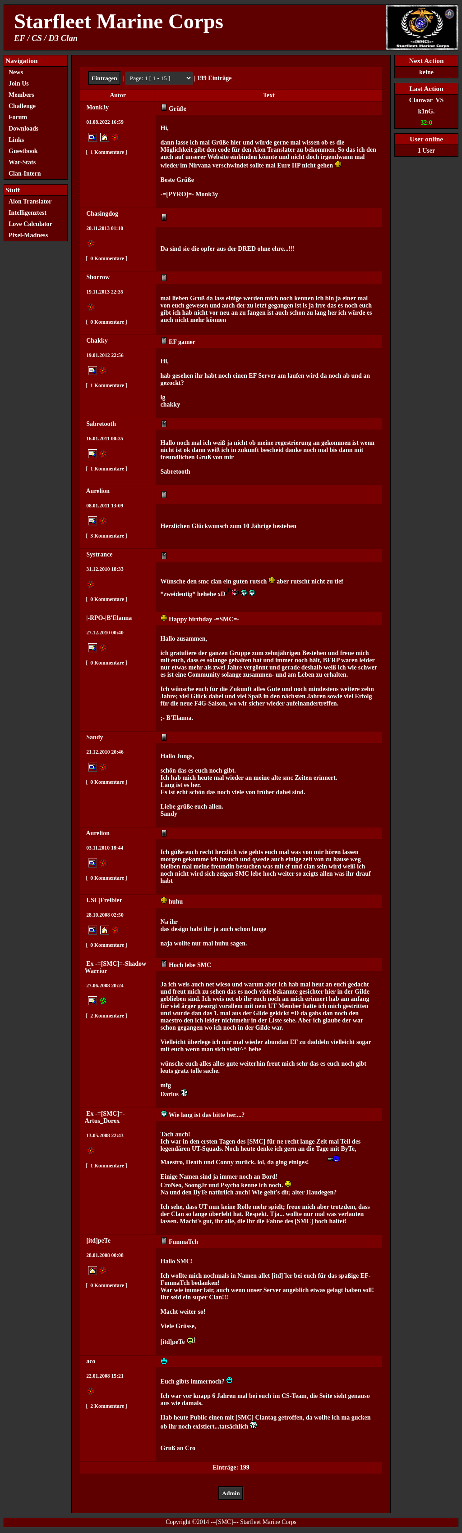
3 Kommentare (106, 536)
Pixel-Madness (31, 235)
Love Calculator (30, 224)
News (16, 72)
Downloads (23, 128)
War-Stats (22, 162)
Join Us (19, 83)
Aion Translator (30, 201)
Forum (18, 117)
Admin (231, 1493)
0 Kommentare (106, 259)
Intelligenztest (27, 212)
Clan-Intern (25, 173)
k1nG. (426, 111)
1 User (426, 150)
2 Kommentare (106, 1016)
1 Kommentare (106, 152)
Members (21, 94)
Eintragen (104, 78)
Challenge (22, 106)
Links (16, 139)
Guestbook (23, 151)
